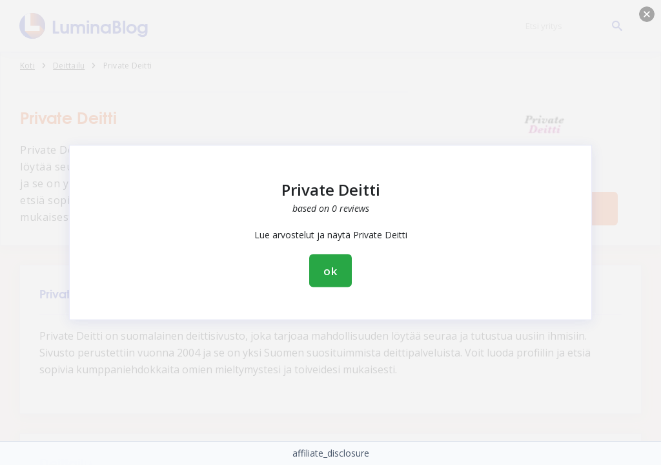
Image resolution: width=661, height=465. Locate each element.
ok (330, 271)
